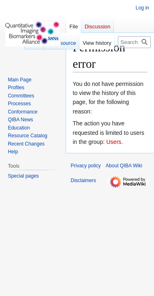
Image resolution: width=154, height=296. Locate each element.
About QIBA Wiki (124, 166)
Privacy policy (86, 166)
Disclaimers (83, 180)
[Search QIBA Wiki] (134, 42)
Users (114, 142)
